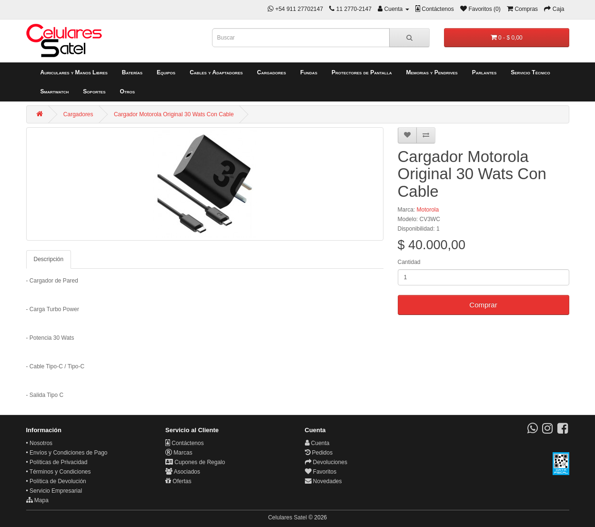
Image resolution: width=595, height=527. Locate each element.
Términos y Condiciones (60, 471)
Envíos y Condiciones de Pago (68, 452)
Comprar (483, 305)
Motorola (428, 209)
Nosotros (41, 443)
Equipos (166, 72)
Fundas (308, 72)
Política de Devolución (58, 481)
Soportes (94, 91)
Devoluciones (326, 462)
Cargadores (271, 72)
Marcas (178, 452)
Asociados (182, 471)
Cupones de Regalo (195, 462)
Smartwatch (54, 91)
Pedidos (319, 452)
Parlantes (484, 72)
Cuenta (317, 443)
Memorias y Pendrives (431, 72)
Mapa (37, 500)
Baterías (132, 72)
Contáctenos (184, 443)
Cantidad (409, 262)
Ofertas (178, 481)
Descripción (49, 259)
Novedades (323, 481)
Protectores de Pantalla (362, 72)
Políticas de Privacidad (58, 462)
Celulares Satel (287, 517)
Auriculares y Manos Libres (74, 72)
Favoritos (321, 471)
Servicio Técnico (530, 72)
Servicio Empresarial (56, 490)
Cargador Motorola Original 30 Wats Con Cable (174, 114)
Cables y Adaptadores (216, 72)
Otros (127, 91)
